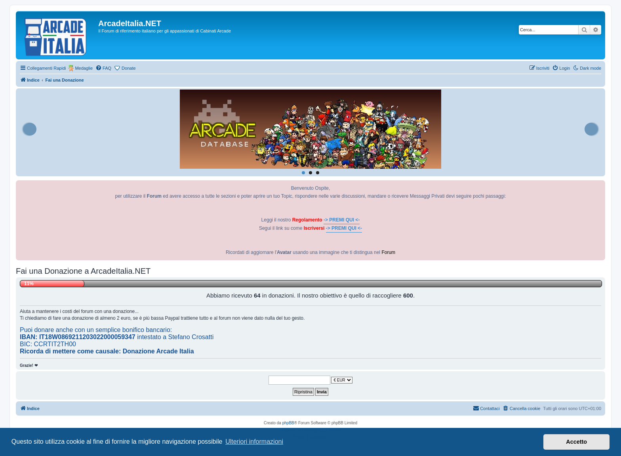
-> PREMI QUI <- (342, 220)
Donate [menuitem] (128, 68)
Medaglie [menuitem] (84, 68)
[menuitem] (103, 68)
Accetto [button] (576, 442)
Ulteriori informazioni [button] (254, 441)
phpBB (288, 423)
